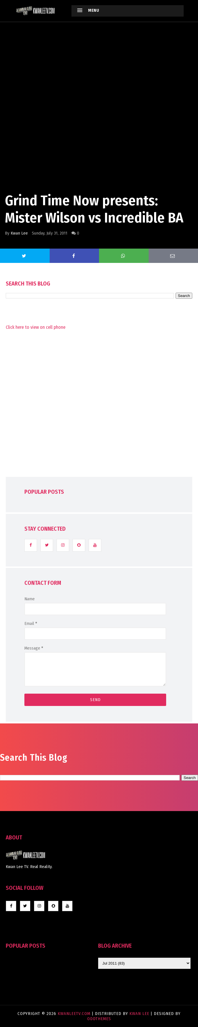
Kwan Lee (19, 233)
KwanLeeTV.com (75, 1013)
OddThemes (99, 1018)
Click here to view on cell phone (35, 327)
